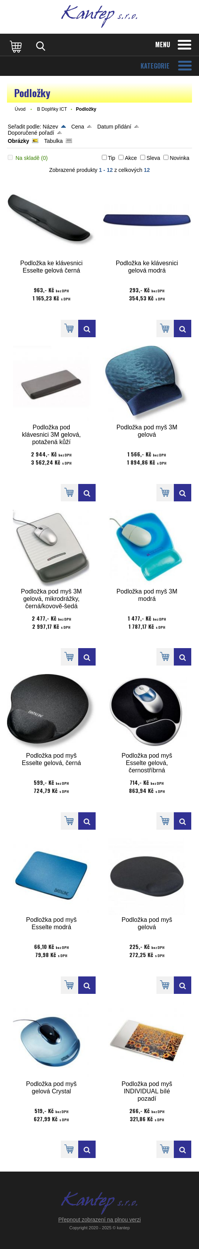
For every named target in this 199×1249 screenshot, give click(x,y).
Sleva (153, 158)
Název (50, 127)
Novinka (179, 158)
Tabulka (53, 141)
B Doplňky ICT (52, 109)
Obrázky (18, 141)
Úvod (20, 109)
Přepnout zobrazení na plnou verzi (99, 1219)
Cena (77, 127)
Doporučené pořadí (31, 133)
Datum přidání (114, 127)
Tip (111, 158)
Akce (131, 158)
